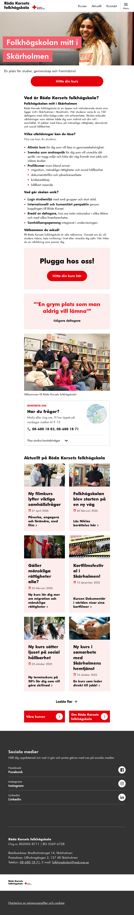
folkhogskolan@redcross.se (70, 862)
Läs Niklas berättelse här (84, 523)
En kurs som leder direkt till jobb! (87, 683)
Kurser (82, 6)
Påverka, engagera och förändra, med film (43, 521)
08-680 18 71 (30, 862)
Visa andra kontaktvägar (43, 440)
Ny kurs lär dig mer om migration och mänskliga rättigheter (44, 600)
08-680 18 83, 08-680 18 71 (53, 429)
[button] (67, 81)
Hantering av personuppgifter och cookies (36, 903)
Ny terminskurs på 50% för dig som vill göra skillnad (44, 681)
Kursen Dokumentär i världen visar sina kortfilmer (89, 602)
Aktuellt (97, 6)
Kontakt (111, 6)
